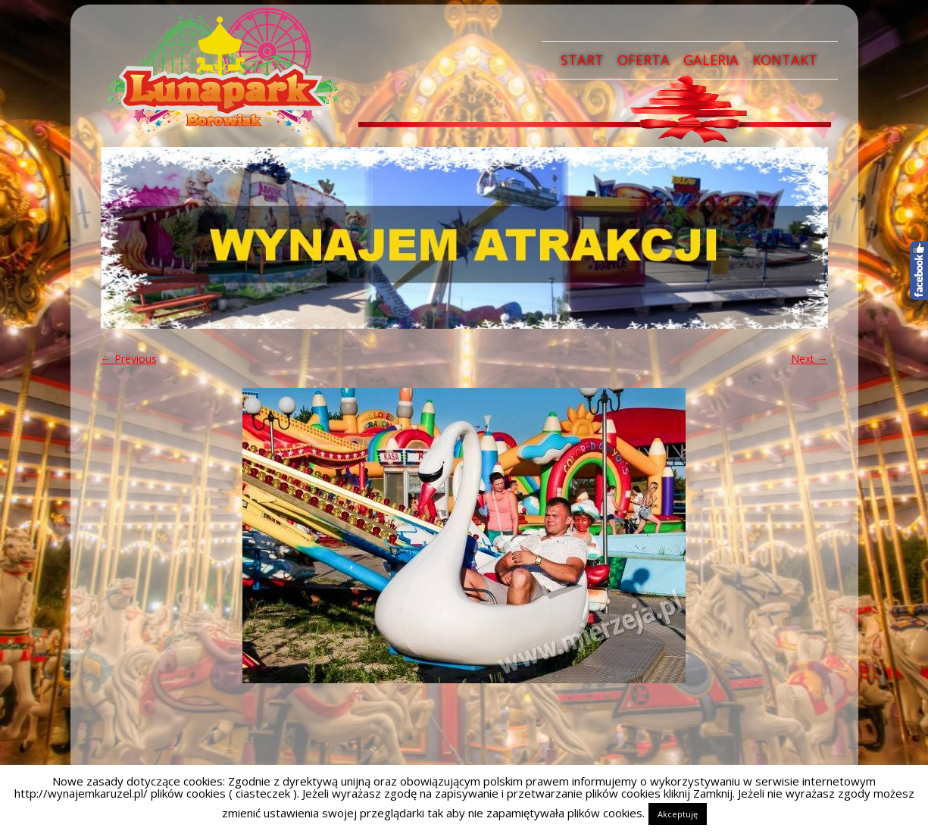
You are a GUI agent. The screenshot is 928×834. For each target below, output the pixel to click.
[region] (464, 238)
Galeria (711, 60)
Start (582, 60)
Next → (809, 358)
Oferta (643, 60)
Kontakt (784, 60)
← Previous (129, 358)
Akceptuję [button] (678, 814)
